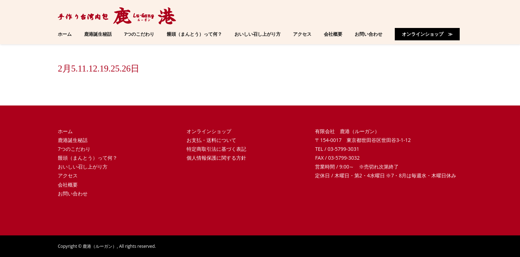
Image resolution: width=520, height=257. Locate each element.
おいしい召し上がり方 (82, 166)
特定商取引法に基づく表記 (216, 148)
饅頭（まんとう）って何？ (87, 157)
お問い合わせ (73, 193)
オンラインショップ (209, 131)
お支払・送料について (211, 140)
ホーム (65, 131)
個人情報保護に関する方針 (216, 157)
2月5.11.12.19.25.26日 (98, 68)
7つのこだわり (74, 148)
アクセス (68, 175)
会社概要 (68, 184)
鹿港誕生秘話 (73, 140)
